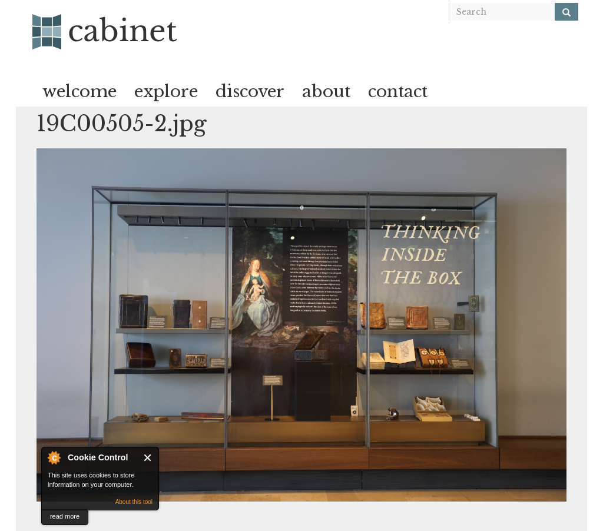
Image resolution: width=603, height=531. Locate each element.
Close (148, 458)
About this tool (134, 502)
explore (166, 91)
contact (398, 91)
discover (250, 91)
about (326, 91)
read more (64, 516)
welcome (79, 91)
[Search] (566, 12)
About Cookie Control (53, 457)
